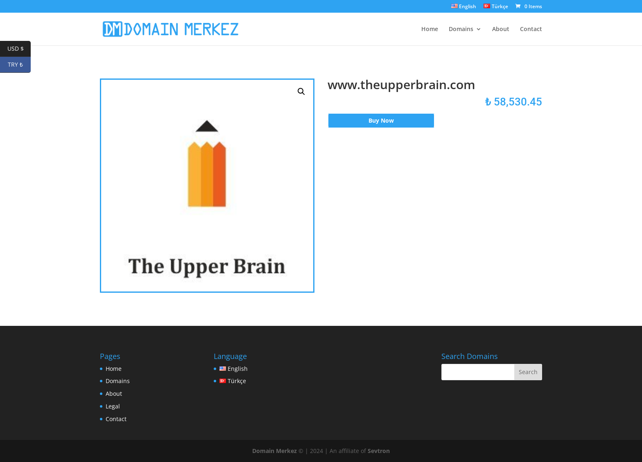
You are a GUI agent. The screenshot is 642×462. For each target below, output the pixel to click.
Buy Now (381, 120)
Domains (461, 29)
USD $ (19, 49)
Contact (531, 29)
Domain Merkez (274, 451)
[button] (301, 91)
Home (429, 29)
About (500, 29)
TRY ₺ (19, 65)
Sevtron (379, 451)
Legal (113, 406)
